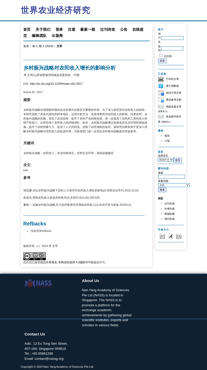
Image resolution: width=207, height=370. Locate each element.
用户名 (159, 37)
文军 (59, 46)
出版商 (57, 36)
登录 (59, 29)
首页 (27, 29)
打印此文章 (172, 79)
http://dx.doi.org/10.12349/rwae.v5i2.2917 (56, 83)
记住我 (168, 56)
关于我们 (43, 29)
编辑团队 (39, 36)
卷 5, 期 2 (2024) (42, 46)
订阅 (167, 140)
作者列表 (169, 208)
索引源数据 (172, 85)
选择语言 (163, 155)
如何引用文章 (173, 92)
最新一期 (87, 29)
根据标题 (169, 213)
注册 (71, 29)
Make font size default (170, 236)
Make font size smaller (162, 236)
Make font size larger (178, 236)
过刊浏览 (107, 29)
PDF (25, 170)
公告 (124, 29)
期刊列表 (169, 218)
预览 (167, 135)
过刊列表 (169, 203)
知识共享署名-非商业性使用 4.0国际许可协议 (68, 262)
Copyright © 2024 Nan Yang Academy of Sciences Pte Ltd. (57, 366)
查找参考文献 (173, 99)
